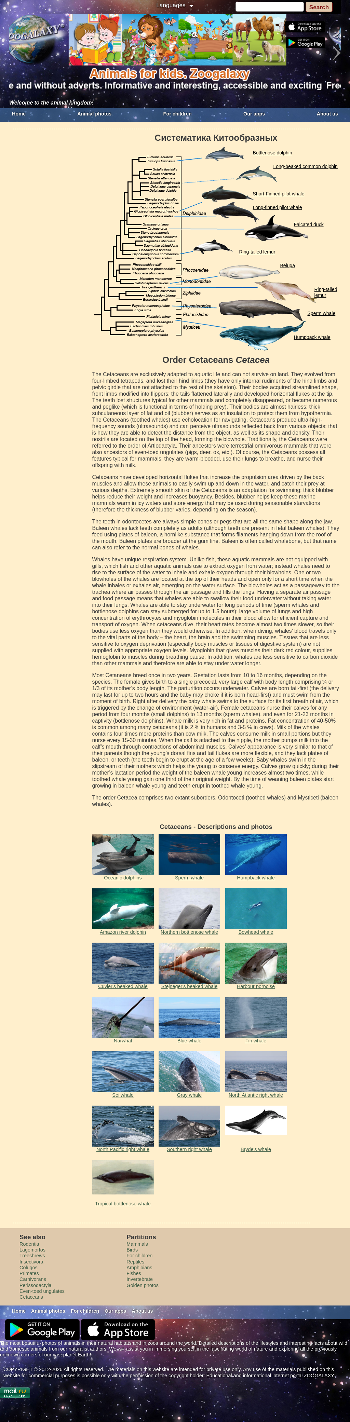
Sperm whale (322, 313)
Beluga (287, 265)
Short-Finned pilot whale (279, 193)
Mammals (137, 1244)
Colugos (28, 1267)
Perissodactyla (35, 1285)
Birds (132, 1250)
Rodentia (29, 1244)
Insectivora (31, 1261)
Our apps (254, 114)
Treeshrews (32, 1255)
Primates (29, 1273)
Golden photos (142, 1285)
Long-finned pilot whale (277, 207)
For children (177, 114)
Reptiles (135, 1261)
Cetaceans (31, 1297)
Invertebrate (139, 1279)
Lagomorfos (32, 1250)
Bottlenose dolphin (272, 152)
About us (327, 114)
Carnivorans (32, 1279)
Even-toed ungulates (42, 1291)
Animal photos (94, 114)
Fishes (133, 1273)
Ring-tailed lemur (257, 252)
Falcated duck (309, 224)
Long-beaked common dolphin (305, 166)
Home (19, 114)
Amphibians (139, 1267)
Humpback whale (312, 337)
